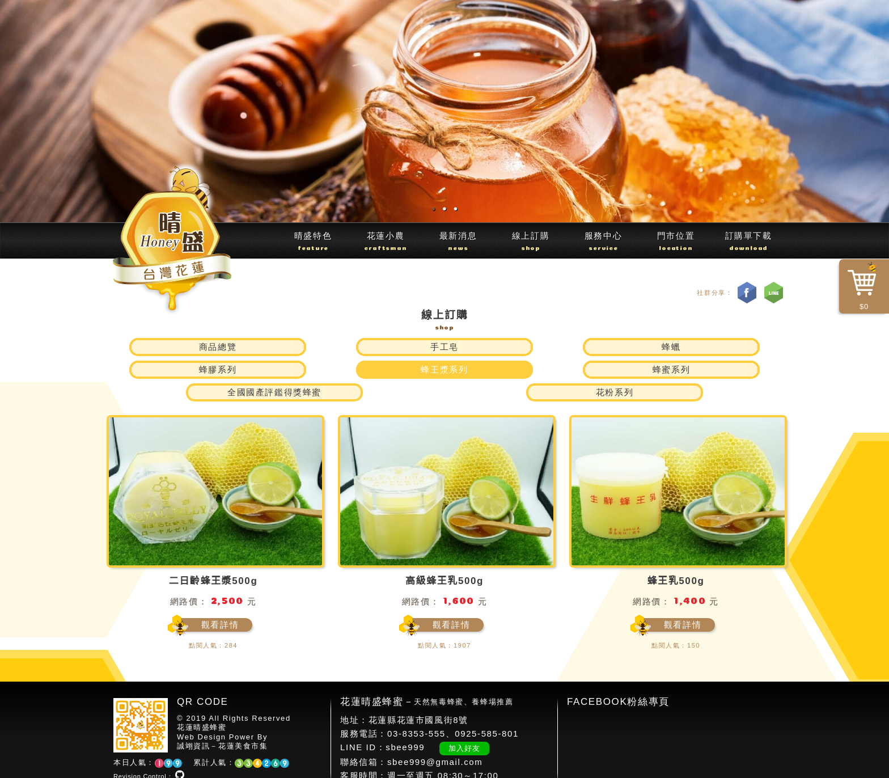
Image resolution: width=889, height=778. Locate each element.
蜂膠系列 (501, 347)
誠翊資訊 (193, 723)
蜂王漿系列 (614, 347)
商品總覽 (161, 347)
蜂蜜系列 (728, 347)
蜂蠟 (387, 347)
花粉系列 (614, 369)
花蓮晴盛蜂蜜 (202, 704)
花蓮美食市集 (243, 723)
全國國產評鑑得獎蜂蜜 (274, 369)
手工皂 (274, 347)
